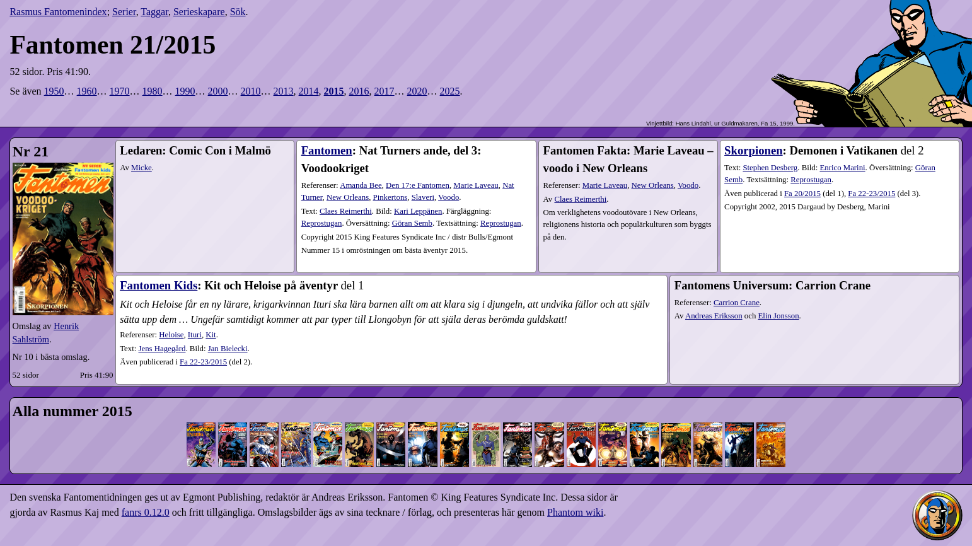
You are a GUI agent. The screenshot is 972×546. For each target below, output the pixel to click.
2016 (359, 91)
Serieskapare (199, 11)
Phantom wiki (575, 512)
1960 (87, 91)
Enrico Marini (842, 167)
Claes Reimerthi (346, 211)
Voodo (448, 197)
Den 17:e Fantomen (417, 185)
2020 (417, 91)
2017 (384, 91)
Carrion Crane (737, 302)
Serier (124, 11)
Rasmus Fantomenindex (58, 11)
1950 (54, 91)
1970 (120, 91)
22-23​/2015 (871, 193)
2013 (284, 91)
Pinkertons (390, 197)
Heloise (171, 334)
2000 (218, 91)
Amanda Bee (360, 185)
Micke (141, 167)
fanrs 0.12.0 (146, 512)
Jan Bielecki (228, 348)
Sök (238, 11)
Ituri (195, 334)
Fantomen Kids (158, 285)
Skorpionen (753, 150)
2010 (251, 91)
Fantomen (326, 150)
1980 (152, 91)
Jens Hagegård (161, 348)
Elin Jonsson (778, 315)
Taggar (154, 11)
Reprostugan (321, 223)
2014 (309, 91)
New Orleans (348, 197)
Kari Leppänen (418, 211)
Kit (210, 334)
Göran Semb (412, 223)
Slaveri (423, 197)
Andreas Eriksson (714, 315)
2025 (450, 91)
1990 (185, 91)
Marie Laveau (475, 185)
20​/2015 (802, 193)
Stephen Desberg (770, 167)
